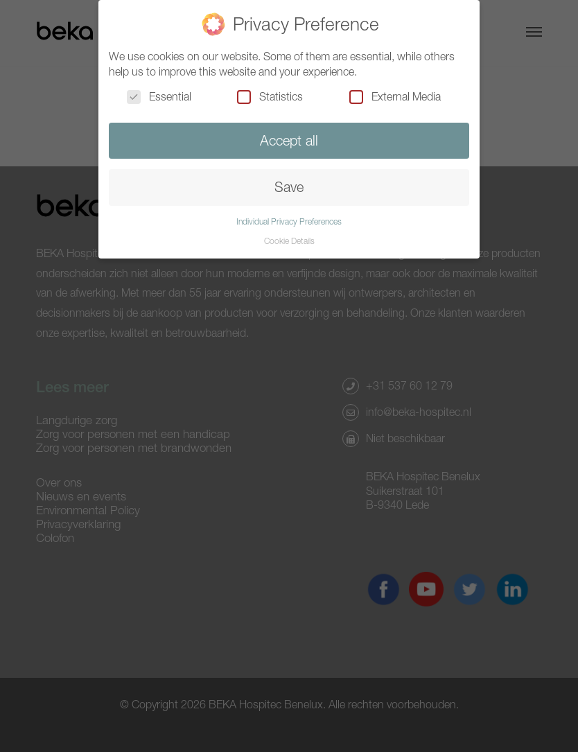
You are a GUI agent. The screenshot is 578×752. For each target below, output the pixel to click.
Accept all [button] (289, 140)
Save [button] (289, 187)
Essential (159, 96)
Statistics (270, 96)
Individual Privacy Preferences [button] (289, 221)
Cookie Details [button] (289, 241)
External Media (395, 96)
